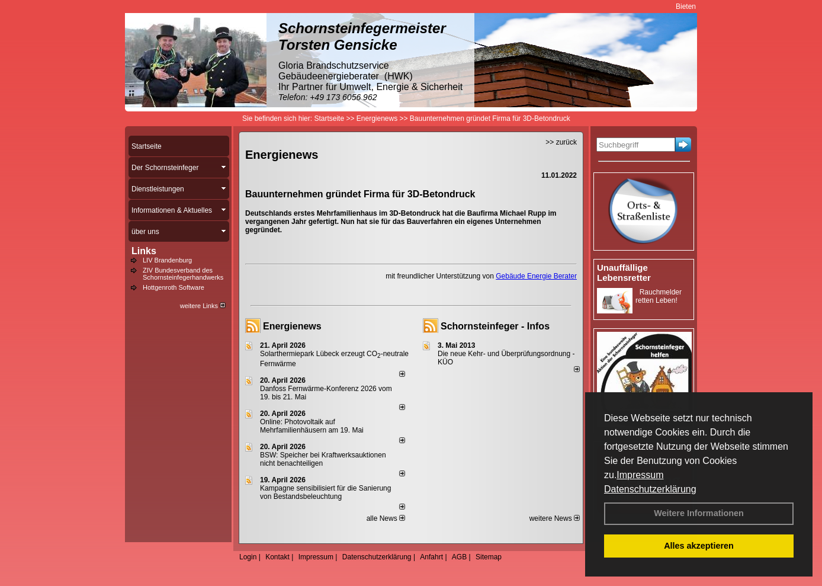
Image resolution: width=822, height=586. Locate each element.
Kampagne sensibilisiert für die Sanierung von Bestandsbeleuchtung (325, 492)
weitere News (554, 518)
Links (143, 251)
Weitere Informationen (699, 513)
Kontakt (277, 557)
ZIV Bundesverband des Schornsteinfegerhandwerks (183, 274)
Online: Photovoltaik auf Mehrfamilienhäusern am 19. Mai (312, 426)
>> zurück (561, 142)
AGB (459, 557)
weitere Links (203, 305)
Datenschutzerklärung (650, 489)
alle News (386, 518)
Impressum (639, 475)
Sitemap (489, 557)
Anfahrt (431, 557)
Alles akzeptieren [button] (699, 545)
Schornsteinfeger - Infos (495, 326)
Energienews (292, 326)
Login (247, 557)
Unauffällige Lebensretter (624, 272)
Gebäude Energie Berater (536, 276)
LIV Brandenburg (167, 260)
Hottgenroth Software (173, 287)
